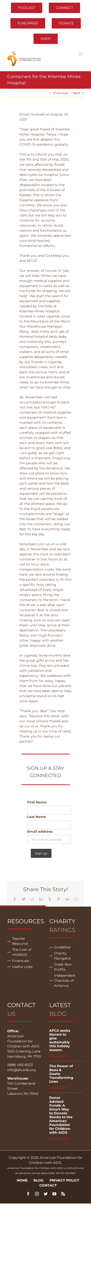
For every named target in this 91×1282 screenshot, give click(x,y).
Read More (58, 1055)
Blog (38, 1180)
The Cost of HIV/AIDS (21, 952)
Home (22, 1180)
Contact (48, 1185)
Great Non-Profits (63, 967)
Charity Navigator (62, 955)
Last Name (36, 817)
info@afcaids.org (21, 1070)
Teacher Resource (20, 941)
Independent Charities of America (64, 980)
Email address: (40, 831)
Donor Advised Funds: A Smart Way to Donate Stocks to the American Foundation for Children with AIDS (61, 1115)
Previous (60, 93)
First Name (37, 802)
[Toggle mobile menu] (81, 54)
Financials (20, 961)
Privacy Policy (64, 1180)
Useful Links (22, 967)
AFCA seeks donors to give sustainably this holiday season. (59, 1040)
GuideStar (62, 947)
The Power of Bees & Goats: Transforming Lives (61, 1073)
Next (76, 93)
